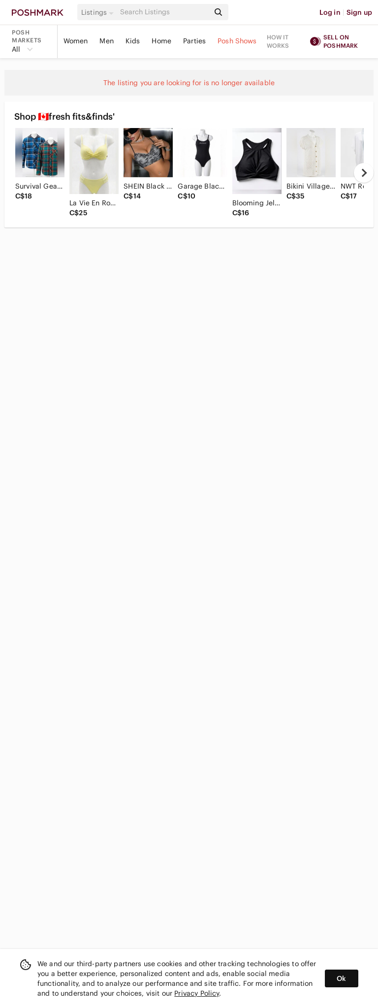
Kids (133, 40)
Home (161, 40)
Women (75, 40)
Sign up (359, 12)
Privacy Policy (196, 993)
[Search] (164, 12)
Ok (341, 978)
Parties (194, 40)
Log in (330, 12)
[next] (364, 173)
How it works (278, 41)
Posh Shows (237, 40)
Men (106, 40)
